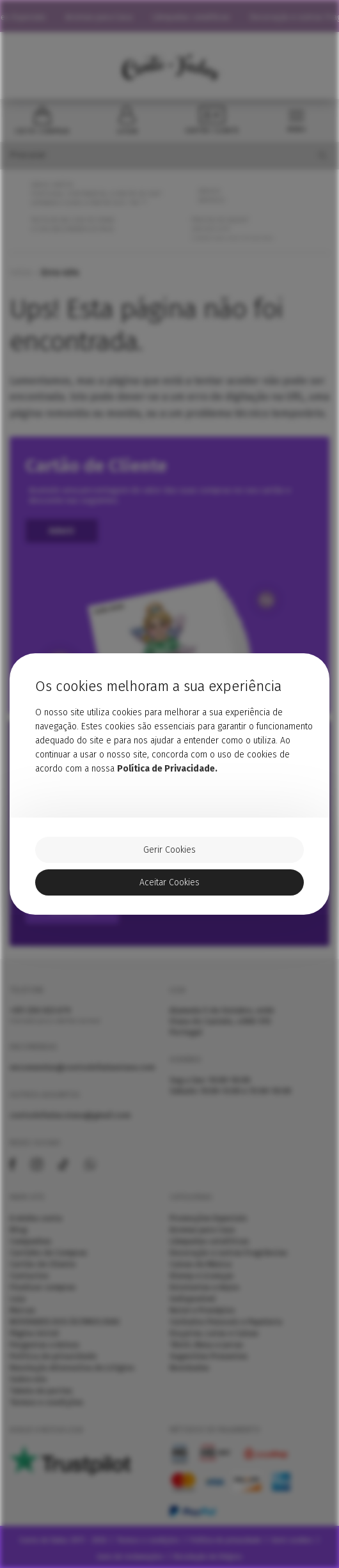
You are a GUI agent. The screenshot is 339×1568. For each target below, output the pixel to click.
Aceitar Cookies (169, 883)
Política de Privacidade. (167, 768)
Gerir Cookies (169, 850)
